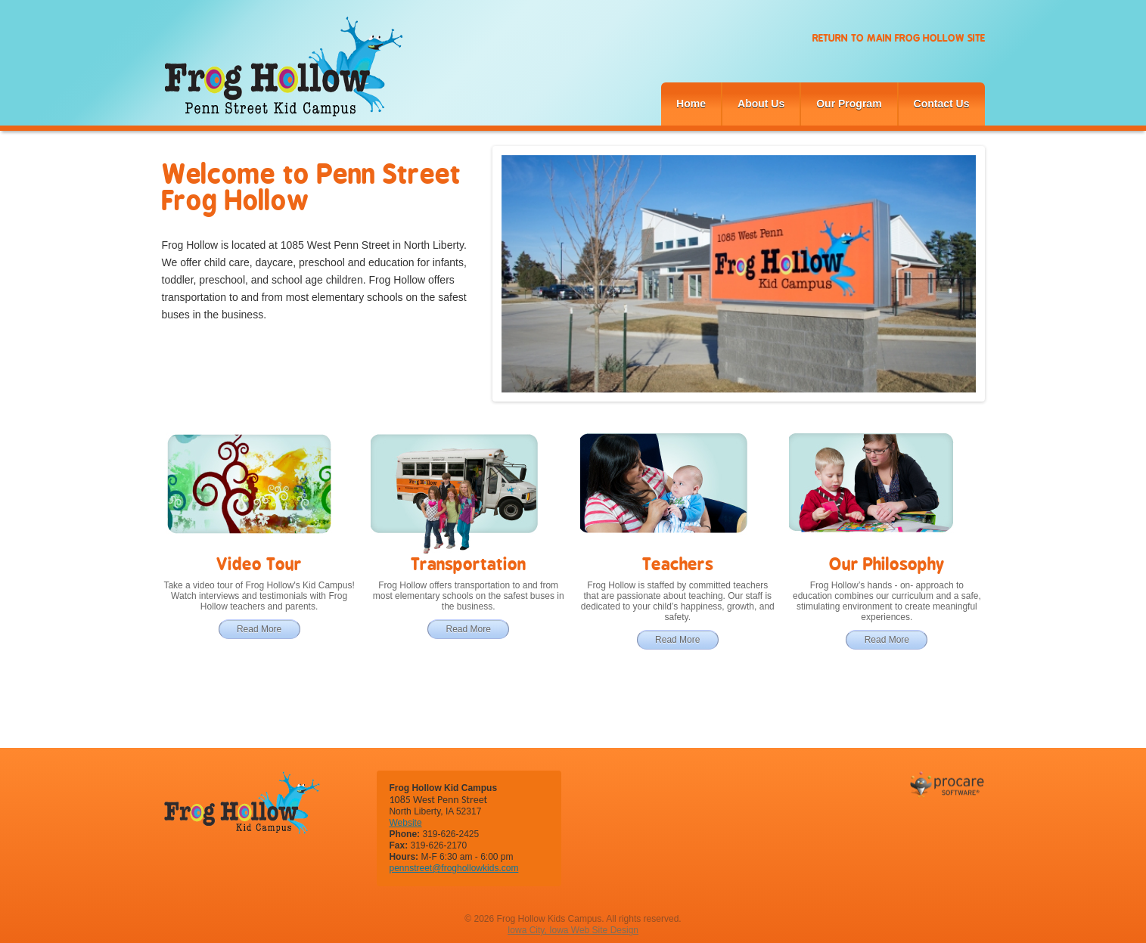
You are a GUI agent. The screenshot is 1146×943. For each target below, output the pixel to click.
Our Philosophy (886, 564)
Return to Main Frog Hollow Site (898, 38)
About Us (761, 104)
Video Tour (259, 564)
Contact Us (942, 104)
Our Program (848, 104)
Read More (259, 629)
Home (691, 104)
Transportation (468, 564)
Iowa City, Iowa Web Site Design (573, 930)
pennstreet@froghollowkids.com (453, 868)
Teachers (677, 564)
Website (405, 822)
